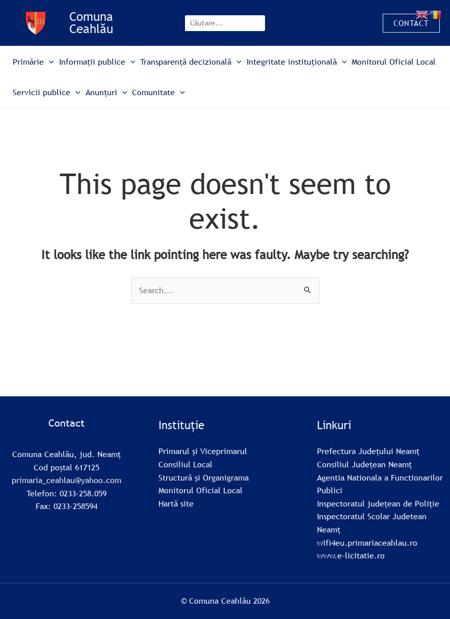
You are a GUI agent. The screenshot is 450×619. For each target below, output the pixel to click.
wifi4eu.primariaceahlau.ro (367, 542)
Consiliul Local (185, 464)
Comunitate (158, 92)
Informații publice (97, 61)
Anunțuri (106, 92)
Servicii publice (47, 92)
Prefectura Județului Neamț (368, 451)
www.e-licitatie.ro (351, 555)
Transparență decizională (191, 61)
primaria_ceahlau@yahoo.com (66, 480)
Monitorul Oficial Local (394, 61)
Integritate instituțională (297, 61)
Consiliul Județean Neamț (364, 464)
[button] (411, 23)
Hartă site (176, 503)
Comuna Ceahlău (91, 22)
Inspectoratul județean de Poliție (378, 503)
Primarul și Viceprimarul (202, 451)
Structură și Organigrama (203, 477)
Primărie (33, 61)
